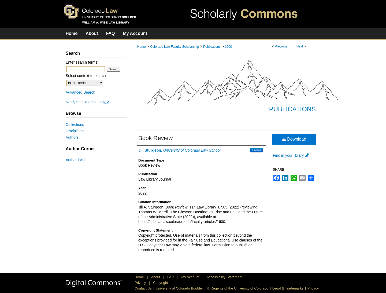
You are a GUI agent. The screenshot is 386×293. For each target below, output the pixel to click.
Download (294, 139)
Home (141, 47)
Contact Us (143, 288)
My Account (191, 277)
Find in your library (291, 155)
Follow (256, 150)
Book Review (155, 138)
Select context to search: (86, 76)
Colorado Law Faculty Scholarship (174, 47)
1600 (228, 47)
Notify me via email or (88, 102)
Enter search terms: (82, 62)
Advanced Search (80, 92)
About (156, 277)
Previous (281, 46)
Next (299, 46)
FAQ (171, 277)
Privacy (141, 283)
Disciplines (75, 131)
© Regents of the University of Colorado (237, 288)
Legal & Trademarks (287, 288)
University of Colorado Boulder (179, 288)
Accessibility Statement (224, 277)
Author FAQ (75, 160)
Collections (75, 124)
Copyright (160, 283)
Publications (212, 47)
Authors (72, 137)
